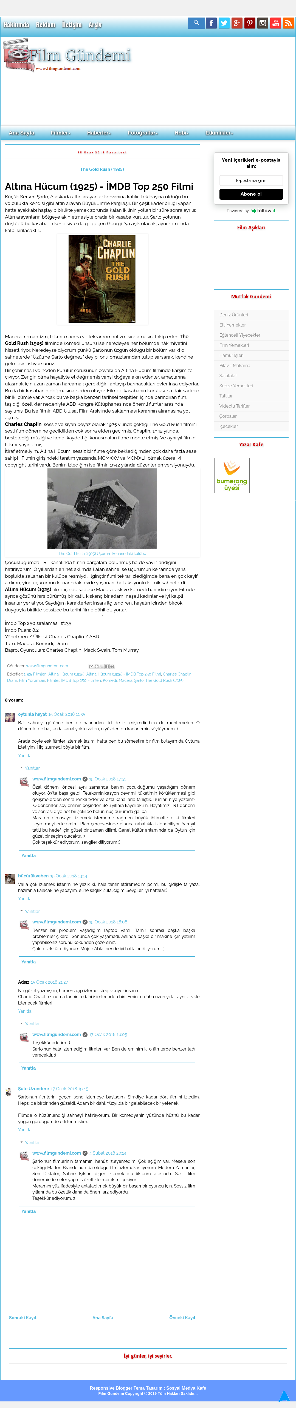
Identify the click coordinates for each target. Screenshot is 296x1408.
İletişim (71, 24)
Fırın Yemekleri (234, 345)
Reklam (45, 24)
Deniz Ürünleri (233, 314)
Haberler (99, 133)
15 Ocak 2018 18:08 (108, 922)
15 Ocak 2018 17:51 (107, 779)
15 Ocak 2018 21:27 (49, 982)
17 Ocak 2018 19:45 (69, 1088)
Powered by (251, 210)
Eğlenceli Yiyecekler (240, 335)
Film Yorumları (32, 680)
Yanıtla (25, 755)
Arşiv (95, 24)
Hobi (182, 133)
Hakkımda (16, 24)
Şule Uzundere (33, 1088)
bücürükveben (33, 875)
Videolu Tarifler (234, 406)
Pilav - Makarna (234, 365)
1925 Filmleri (35, 674)
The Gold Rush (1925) (102, 169)
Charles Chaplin (177, 674)
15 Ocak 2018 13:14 (68, 875)
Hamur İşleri (231, 355)
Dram (12, 680)
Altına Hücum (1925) (66, 674)
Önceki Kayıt (182, 1317)
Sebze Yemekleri (236, 385)
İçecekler (228, 426)
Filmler (61, 133)
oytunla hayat (32, 714)
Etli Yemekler (232, 325)
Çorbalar (228, 416)
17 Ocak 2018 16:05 (108, 1034)
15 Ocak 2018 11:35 (66, 714)
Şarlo (138, 680)
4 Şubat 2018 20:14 (107, 1153)
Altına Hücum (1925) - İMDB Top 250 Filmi (123, 674)
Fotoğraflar (143, 133)
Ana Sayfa (21, 133)
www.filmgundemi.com (56, 779)
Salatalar (228, 375)
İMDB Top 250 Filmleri (81, 680)
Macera (126, 680)
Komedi (110, 680)
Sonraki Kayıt (22, 1317)
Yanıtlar (32, 768)
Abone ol (251, 194)
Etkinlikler (219, 133)
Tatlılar (226, 396)
